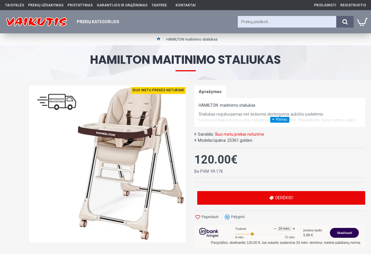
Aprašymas (210, 91)
